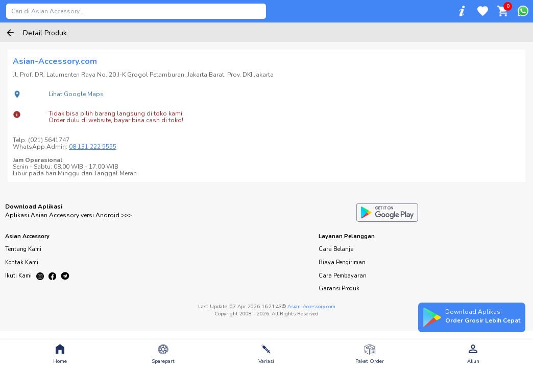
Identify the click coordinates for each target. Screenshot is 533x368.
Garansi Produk (339, 288)
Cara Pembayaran (343, 276)
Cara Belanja (336, 249)
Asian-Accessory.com (311, 306)
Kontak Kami (21, 262)
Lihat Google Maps (76, 94)
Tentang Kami (23, 249)
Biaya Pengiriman (342, 262)
